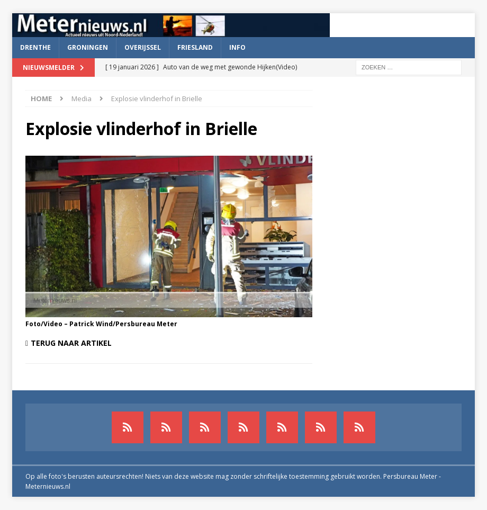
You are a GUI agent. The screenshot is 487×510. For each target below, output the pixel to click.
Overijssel (142, 47)
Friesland (195, 47)
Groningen (87, 47)
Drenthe (35, 47)
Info (237, 47)
